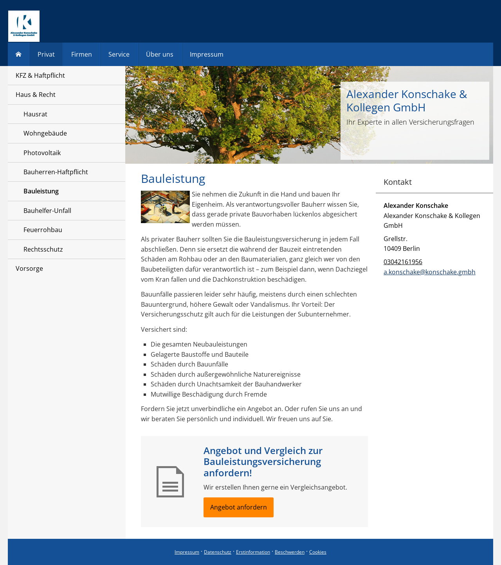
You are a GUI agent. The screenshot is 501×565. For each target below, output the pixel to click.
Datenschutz (217, 552)
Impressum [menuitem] (206, 54)
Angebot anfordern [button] (238, 507)
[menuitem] (18, 54)
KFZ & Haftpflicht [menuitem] (40, 75)
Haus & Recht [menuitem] (36, 94)
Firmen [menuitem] (81, 54)
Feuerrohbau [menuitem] (42, 229)
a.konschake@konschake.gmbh (430, 272)
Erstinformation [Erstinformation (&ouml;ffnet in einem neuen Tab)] (253, 552)
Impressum (187, 552)
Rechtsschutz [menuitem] (43, 249)
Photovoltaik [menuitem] (42, 152)
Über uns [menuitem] (159, 54)
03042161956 (403, 261)
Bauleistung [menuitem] (41, 191)
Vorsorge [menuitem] (29, 268)
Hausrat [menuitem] (35, 114)
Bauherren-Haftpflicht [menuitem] (55, 172)
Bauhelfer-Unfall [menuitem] (47, 210)
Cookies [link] (317, 552)
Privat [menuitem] (46, 54)
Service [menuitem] (119, 54)
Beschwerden (290, 552)
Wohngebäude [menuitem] (45, 133)
